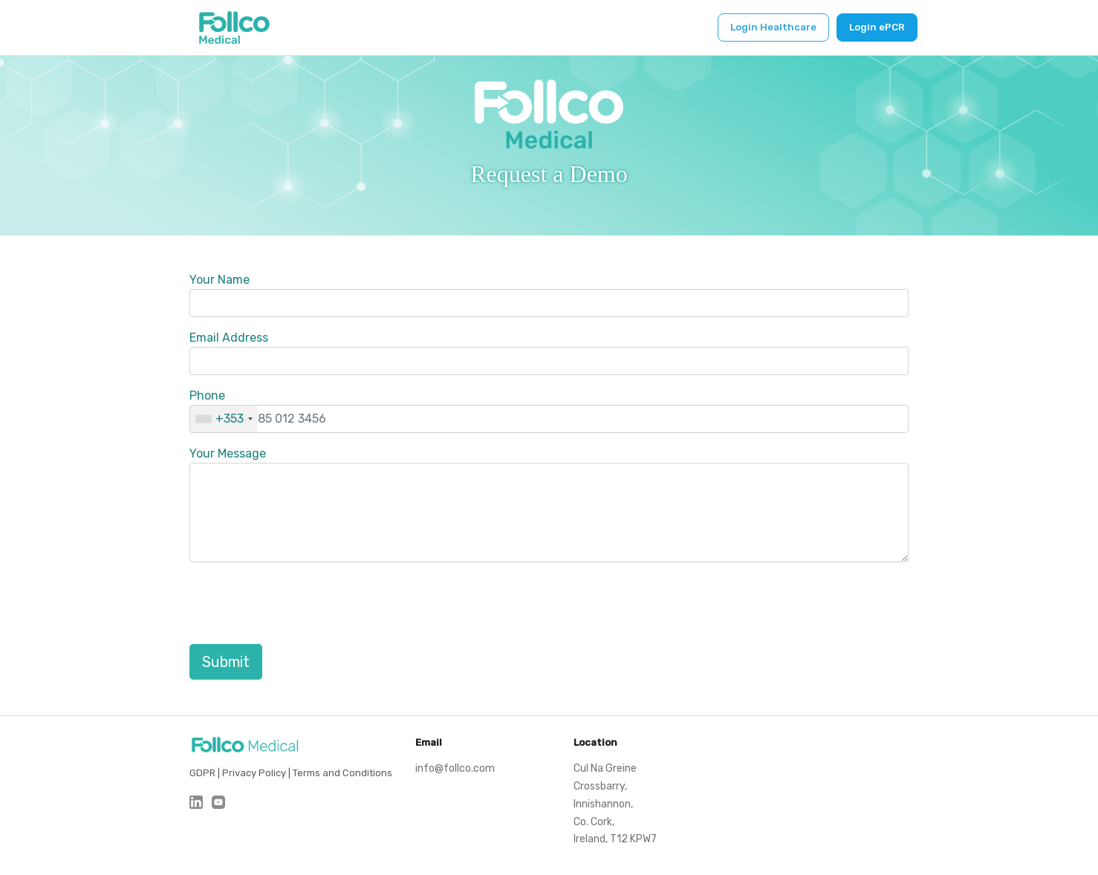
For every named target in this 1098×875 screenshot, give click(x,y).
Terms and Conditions (342, 772)
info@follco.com (455, 768)
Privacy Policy (254, 772)
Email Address (228, 338)
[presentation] (302, 603)
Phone (207, 395)
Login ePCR (877, 27)
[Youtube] (218, 802)
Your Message (227, 453)
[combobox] (223, 419)
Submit (226, 662)
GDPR (202, 772)
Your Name (219, 280)
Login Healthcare (773, 27)
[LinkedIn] (196, 802)
